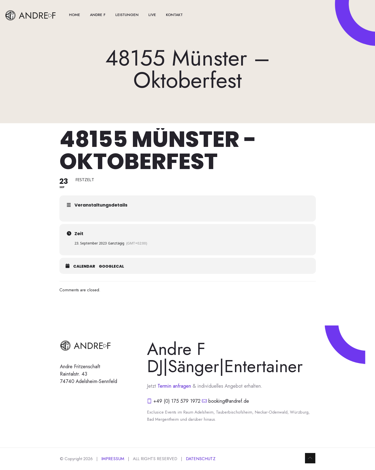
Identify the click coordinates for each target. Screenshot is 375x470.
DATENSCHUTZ (200, 459)
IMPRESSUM (112, 459)
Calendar (84, 266)
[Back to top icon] (310, 458)
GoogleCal (111, 266)
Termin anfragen (175, 386)
